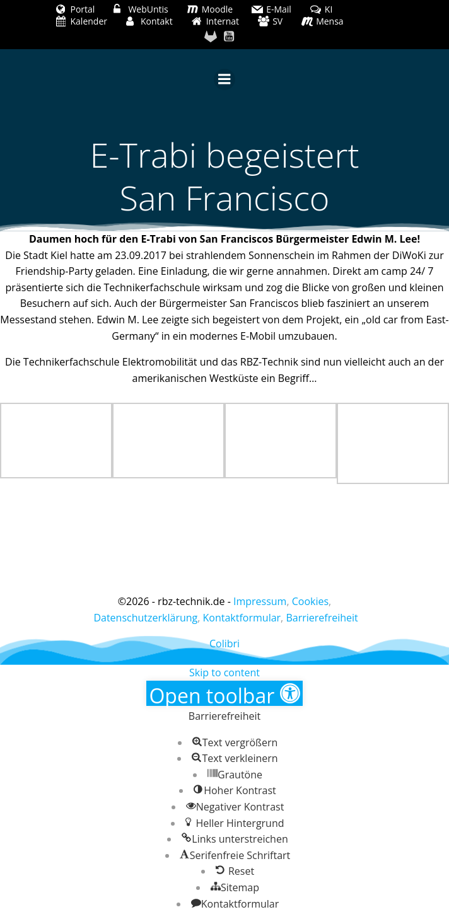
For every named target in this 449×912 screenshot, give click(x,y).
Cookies (310, 601)
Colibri (224, 643)
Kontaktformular (242, 618)
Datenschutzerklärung (145, 618)
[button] (224, 693)
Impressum (259, 601)
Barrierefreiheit (322, 618)
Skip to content (224, 672)
